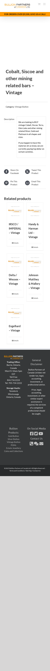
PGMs (13, 445)
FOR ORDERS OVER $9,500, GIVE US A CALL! (25, 14)
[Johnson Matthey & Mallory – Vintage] (35, 262)
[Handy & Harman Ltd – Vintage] (35, 211)
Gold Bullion (13, 436)
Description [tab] (9, 119)
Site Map (29, 471)
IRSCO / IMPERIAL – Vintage (15, 228)
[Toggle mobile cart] (39, 4)
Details (16, 243)
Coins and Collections (13, 451)
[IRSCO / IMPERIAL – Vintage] (15, 211)
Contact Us (37, 471)
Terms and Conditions (17, 471)
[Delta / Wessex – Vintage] (15, 262)
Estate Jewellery (13, 448)
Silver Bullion (13, 439)
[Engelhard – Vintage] (15, 312)
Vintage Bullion (21, 107)
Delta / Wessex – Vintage (14, 279)
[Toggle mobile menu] (44, 4)
